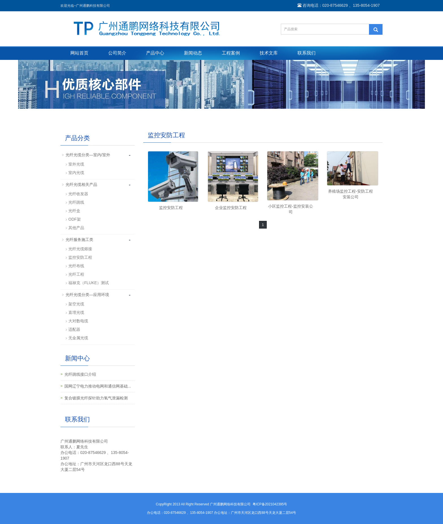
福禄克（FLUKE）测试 (88, 283)
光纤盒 (74, 210)
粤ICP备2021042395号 (270, 504)
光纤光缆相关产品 (81, 184)
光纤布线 (76, 266)
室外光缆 (76, 164)
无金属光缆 (78, 338)
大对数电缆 (78, 321)
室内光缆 (76, 172)
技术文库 (269, 53)
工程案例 (231, 53)
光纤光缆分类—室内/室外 (88, 155)
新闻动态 (193, 53)
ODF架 (74, 219)
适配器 (74, 329)
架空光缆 (76, 304)
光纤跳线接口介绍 (80, 374)
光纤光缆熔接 (80, 249)
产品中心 (155, 53)
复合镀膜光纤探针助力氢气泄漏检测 (96, 398)
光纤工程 (76, 274)
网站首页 (79, 53)
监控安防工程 (171, 207)
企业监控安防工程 (231, 207)
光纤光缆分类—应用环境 (87, 294)
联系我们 (306, 53)
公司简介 (117, 53)
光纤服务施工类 (79, 239)
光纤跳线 (76, 202)
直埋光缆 (76, 312)
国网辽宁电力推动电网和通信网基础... (97, 386)
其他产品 (76, 227)
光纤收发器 (78, 194)
